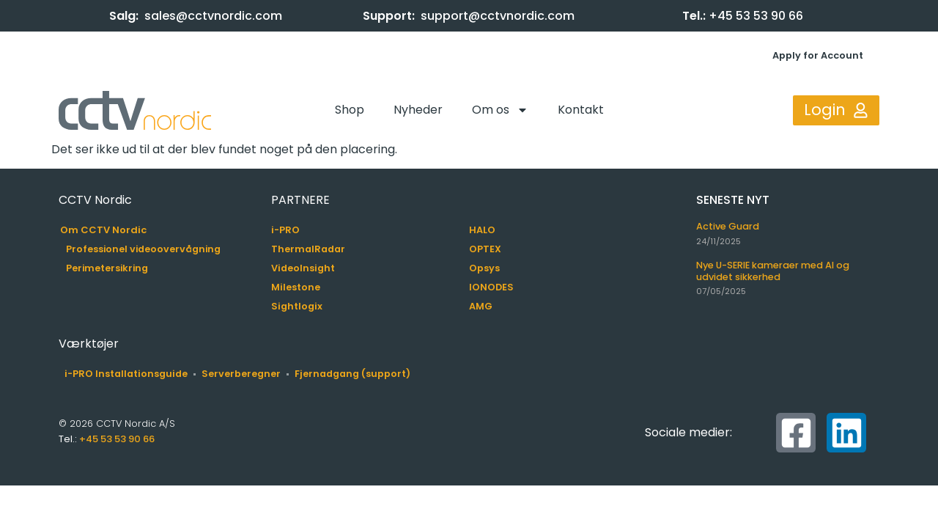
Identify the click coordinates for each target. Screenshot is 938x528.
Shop (349, 109)
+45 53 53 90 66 (756, 15)
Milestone (295, 287)
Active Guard (727, 226)
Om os (500, 110)
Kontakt (581, 109)
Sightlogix (296, 306)
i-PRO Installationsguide (126, 373)
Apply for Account (817, 55)
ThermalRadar (308, 249)
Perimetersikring (107, 268)
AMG (480, 306)
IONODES (491, 287)
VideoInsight (303, 268)
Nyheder (418, 109)
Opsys (484, 268)
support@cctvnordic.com (498, 15)
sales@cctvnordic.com (213, 15)
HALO (482, 230)
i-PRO (285, 230)
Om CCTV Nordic (103, 230)
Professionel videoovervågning (143, 249)
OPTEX (485, 249)
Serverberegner (241, 373)
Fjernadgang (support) (352, 373)
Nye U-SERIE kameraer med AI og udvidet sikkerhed (772, 270)
